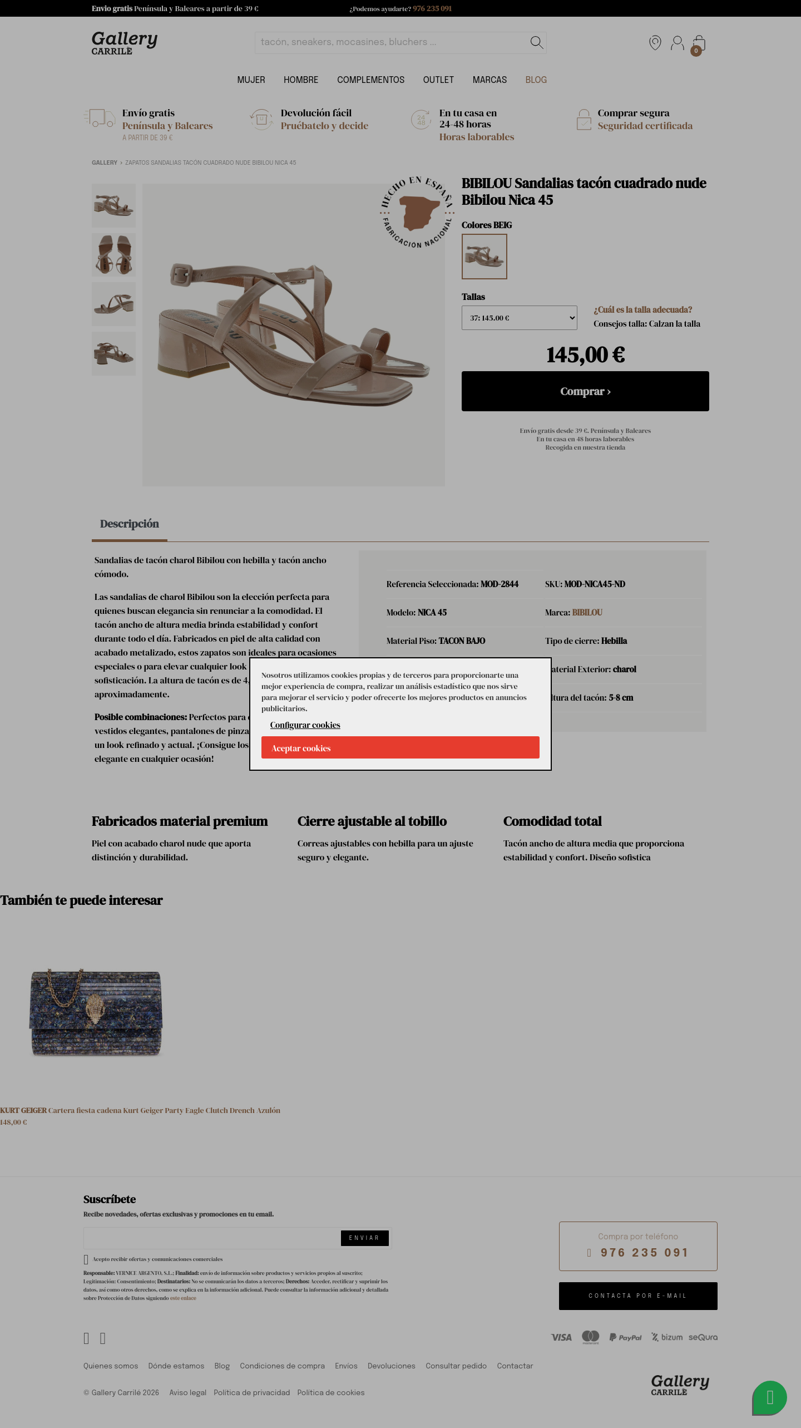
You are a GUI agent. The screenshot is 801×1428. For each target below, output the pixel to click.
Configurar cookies (305, 725)
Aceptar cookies (301, 748)
